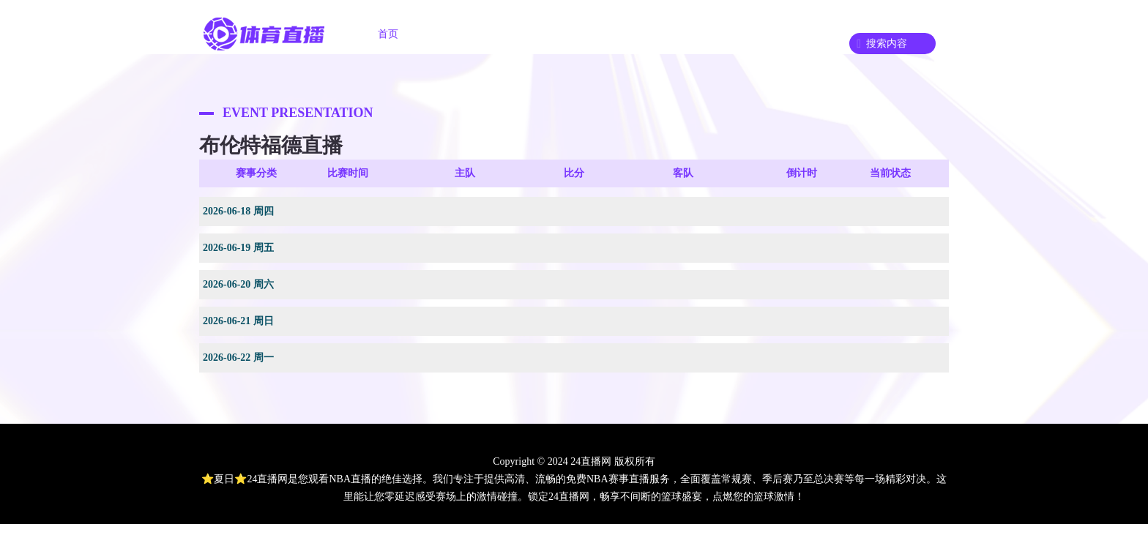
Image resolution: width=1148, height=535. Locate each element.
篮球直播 (541, 34)
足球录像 (623, 34)
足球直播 (459, 34)
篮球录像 (705, 34)
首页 (388, 34)
